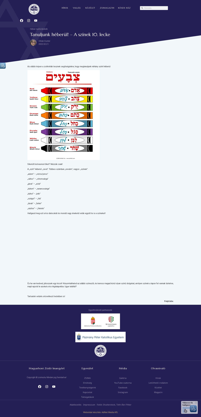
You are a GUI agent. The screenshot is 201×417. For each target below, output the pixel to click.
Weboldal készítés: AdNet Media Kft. (100, 412)
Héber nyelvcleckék (39, 29)
